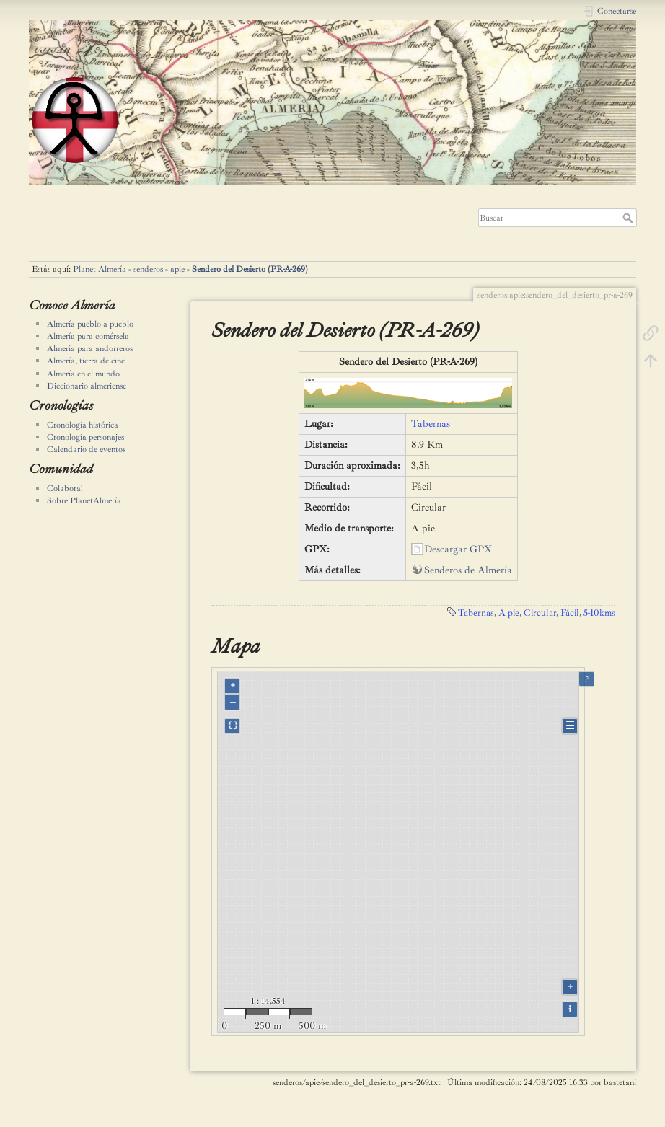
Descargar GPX (458, 549)
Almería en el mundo (83, 373)
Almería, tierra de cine (86, 360)
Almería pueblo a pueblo (90, 324)
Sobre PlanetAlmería (84, 500)
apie (177, 269)
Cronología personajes (85, 437)
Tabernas (430, 423)
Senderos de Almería (468, 570)
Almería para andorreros (90, 348)
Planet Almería (99, 269)
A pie (508, 612)
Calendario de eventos (86, 449)
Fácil (569, 612)
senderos (148, 269)
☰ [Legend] (570, 726)
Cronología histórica (82, 424)
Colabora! (65, 488)
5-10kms (599, 612)
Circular (540, 612)
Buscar (629, 218)
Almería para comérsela (88, 336)
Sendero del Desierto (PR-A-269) (250, 269)
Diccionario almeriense (86, 386)
